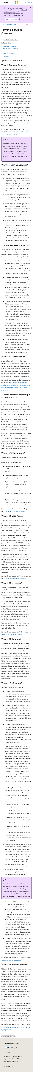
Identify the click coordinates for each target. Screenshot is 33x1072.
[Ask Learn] (27, 24)
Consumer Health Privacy (10, 1061)
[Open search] (25, 2)
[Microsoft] (16, 2)
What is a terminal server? (10, 53)
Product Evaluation (10, 24)
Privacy (19, 1059)
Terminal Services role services (11, 51)
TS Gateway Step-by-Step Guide (11, 960)
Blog (5, 1059)
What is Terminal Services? (10, 46)
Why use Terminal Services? (10, 48)
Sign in (30, 2)
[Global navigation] (2, 2)
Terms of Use (7, 1064)
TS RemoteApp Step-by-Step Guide (14, 511)
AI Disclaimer (7, 1056)
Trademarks (16, 1064)
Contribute (12, 1059)
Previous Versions (17, 1056)
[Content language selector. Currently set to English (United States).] (12, 1043)
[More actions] (30, 24)
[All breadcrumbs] (2, 24)
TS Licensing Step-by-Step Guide (11, 634)
